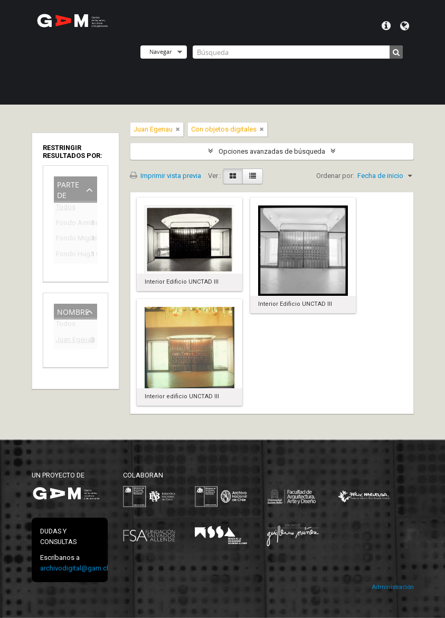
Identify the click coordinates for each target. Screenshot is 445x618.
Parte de (68, 188)
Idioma (404, 26)
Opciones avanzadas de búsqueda (272, 151)
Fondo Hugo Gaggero (68, 255)
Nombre (73, 311)
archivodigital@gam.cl (74, 568)
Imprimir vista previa (165, 176)
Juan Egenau (68, 340)
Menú (386, 26)
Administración (393, 587)
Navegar (160, 51)
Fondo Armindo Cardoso (68, 224)
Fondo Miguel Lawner (68, 239)
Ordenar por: (335, 176)
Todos (65, 209)
